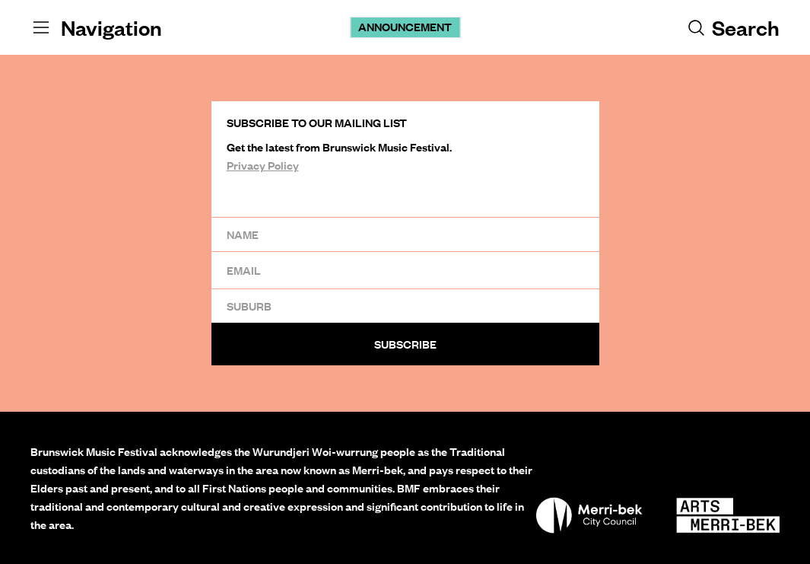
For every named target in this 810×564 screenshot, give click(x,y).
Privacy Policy (263, 165)
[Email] (405, 269)
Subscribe (405, 344)
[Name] (405, 234)
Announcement (405, 26)
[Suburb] (405, 305)
